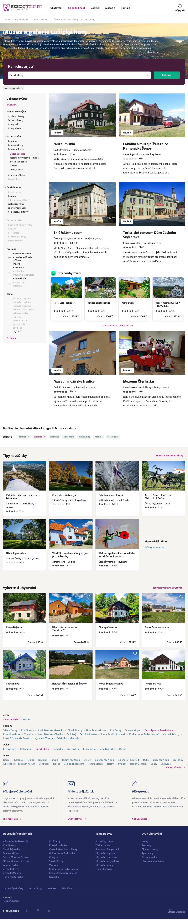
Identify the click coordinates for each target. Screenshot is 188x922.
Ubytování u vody (104, 867)
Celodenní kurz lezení (111, 496)
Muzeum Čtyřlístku (138, 381)
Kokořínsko (69, 437)
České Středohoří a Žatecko (17, 740)
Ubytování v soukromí (153, 863)
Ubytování (56, 7)
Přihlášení (67, 891)
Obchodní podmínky (13, 891)
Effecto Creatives (176, 913)
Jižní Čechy (115, 733)
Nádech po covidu (16, 554)
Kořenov (18, 762)
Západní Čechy (74, 733)
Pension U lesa (153, 686)
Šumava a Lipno (133, 733)
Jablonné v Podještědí (128, 762)
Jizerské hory (23, 437)
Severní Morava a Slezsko (50, 736)
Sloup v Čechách (138, 766)
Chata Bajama (14, 629)
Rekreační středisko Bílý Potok (69, 686)
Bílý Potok (44, 766)
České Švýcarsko (88, 736)
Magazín (110, 7)
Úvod (7, 19)
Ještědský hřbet (107, 751)
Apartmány (147, 855)
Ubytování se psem (105, 855)
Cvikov (87, 762)
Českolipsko (112, 437)
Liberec (6, 762)
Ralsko (122, 751)
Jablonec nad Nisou (104, 762)
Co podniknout (76, 7)
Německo (28, 722)
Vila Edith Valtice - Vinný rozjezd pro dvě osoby (70, 556)
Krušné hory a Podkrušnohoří (144, 736)
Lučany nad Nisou (71, 762)
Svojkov (122, 766)
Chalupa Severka (108, 629)
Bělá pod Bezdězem (74, 766)
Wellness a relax (103, 848)
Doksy (154, 766)
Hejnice (30, 762)
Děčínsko (98, 437)
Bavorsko (54, 879)
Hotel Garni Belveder (64, 303)
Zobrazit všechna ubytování (115, 325)
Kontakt (125, 7)
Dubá (146, 762)
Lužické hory (89, 19)
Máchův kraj (84, 437)
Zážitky (95, 7)
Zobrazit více (154, 52)
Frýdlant (42, 762)
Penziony (146, 848)
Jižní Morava (27, 733)
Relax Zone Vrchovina (157, 629)
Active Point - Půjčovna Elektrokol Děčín (158, 498)
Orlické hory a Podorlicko (69, 740)
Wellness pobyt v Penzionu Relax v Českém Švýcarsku (117, 556)
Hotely (145, 844)
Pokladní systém (11, 903)
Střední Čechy (10, 733)
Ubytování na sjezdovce (107, 863)
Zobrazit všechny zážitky (168, 456)
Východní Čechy (171, 736)
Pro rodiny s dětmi (104, 844)
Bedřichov (178, 762)
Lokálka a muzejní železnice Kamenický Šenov (145, 146)
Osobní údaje (35, 891)
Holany (110, 766)
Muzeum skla (64, 144)
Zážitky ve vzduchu (154, 548)
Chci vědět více (10, 821)
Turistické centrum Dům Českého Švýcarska (149, 235)
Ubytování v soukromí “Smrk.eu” (65, 631)
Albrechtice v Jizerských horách (19, 766)
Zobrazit (167, 75)
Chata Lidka (12, 686)
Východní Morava (44, 740)
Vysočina (28, 736)
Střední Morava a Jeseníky (50, 733)
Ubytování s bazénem (106, 859)
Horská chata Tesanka (111, 686)
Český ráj (71, 736)
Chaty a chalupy (150, 852)
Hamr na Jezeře (95, 766)
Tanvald (54, 762)
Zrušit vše (11, 104)
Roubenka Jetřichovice (99, 303)
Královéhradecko (12, 736)
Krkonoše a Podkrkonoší (112, 736)
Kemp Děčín (128, 303)
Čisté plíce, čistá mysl (64, 496)
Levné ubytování (103, 871)
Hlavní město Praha (96, 733)
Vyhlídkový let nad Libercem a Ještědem (23, 498)
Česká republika (41, 19)
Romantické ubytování (107, 852)
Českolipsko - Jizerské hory (66, 19)
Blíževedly (166, 766)
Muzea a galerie (65, 428)
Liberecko (54, 437)
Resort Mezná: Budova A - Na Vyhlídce (168, 304)
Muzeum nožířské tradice (74, 381)
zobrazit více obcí (173, 770)
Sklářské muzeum (68, 233)
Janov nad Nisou (160, 762)
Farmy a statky (149, 859)
